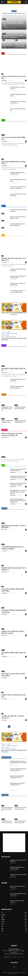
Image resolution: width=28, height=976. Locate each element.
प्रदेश (2, 928)
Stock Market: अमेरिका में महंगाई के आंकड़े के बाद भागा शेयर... (7, 409)
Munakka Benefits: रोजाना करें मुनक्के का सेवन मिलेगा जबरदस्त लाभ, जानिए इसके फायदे (18, 492)
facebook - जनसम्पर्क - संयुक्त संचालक (9, 333)
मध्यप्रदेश (3, 819)
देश (2, 74)
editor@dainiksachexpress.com (16, 957)
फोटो (2, 930)
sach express (5, 27)
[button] (26, 2)
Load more (14, 790)
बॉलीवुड (3, 366)
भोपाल (16, 819)
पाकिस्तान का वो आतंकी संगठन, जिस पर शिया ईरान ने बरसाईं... (12, 632)
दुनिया (3, 213)
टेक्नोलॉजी (3, 456)
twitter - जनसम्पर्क (5, 335)
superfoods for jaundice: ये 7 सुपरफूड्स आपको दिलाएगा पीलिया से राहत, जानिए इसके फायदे (18, 501)
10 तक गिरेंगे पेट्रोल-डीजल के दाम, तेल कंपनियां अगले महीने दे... (12, 548)
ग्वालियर (3, 135)
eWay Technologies (14, 974)
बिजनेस (4, 33)
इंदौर (2, 159)
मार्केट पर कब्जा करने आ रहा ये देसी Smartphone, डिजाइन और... (11, 434)
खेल (3, 40)
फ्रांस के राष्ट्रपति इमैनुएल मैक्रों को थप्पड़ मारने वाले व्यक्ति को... (7, 809)
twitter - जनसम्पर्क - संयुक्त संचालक (8, 336)
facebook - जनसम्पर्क (5, 332)
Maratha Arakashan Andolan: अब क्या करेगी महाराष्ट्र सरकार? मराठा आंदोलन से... (18, 763)
